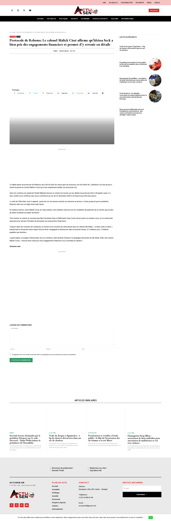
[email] (142, 488)
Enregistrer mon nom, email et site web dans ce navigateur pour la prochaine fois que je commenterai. (44, 354)
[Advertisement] (62, 70)
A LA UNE (12, 32)
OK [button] (150, 517)
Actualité (92, 433)
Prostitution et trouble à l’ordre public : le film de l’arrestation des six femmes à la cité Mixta (133, 64)
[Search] (154, 10)
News (18, 37)
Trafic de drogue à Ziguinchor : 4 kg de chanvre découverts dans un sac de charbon (132, 48)
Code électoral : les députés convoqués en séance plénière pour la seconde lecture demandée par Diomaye (133, 96)
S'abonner (142, 495)
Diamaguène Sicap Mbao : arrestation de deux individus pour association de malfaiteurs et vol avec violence (133, 80)
